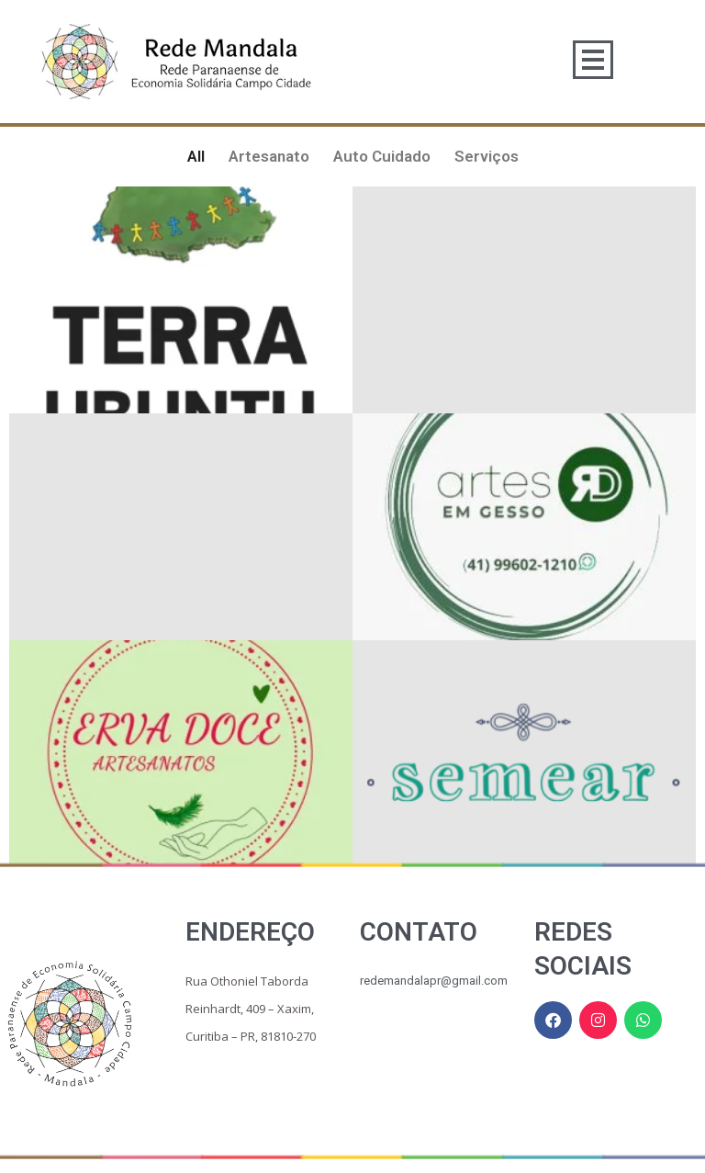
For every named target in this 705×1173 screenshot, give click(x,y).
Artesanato (269, 156)
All (196, 156)
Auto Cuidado (382, 156)
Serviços (486, 156)
